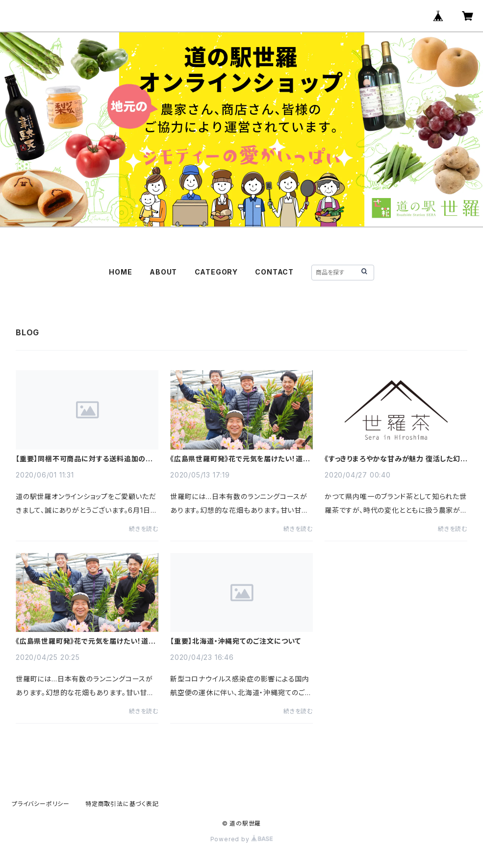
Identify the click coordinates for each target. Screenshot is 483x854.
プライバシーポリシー (41, 803)
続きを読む (143, 528)
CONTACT (274, 272)
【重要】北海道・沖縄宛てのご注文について (235, 641)
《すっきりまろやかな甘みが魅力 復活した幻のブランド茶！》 (392, 458)
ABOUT (163, 272)
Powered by (241, 839)
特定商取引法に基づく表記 (122, 803)
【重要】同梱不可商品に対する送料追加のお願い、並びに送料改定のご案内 (84, 458)
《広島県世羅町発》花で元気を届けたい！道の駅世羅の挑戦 (240, 458)
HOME (120, 272)
